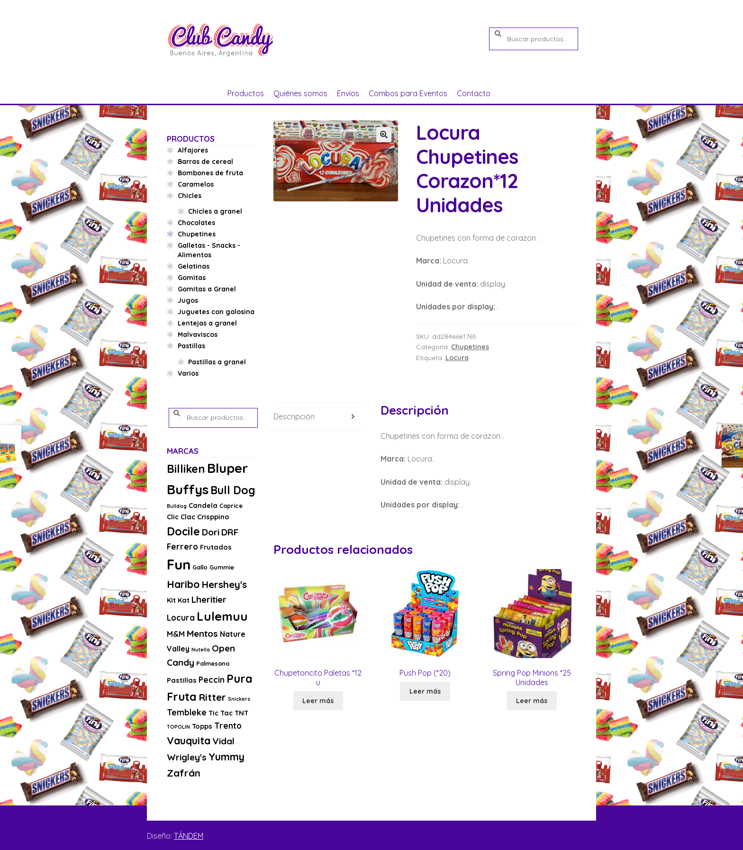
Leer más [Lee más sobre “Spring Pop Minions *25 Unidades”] (531, 700)
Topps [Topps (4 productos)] (202, 726)
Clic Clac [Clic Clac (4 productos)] (181, 516)
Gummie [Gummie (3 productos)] (221, 567)
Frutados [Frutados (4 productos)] (216, 547)
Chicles (189, 195)
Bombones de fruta (210, 173)
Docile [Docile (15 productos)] (183, 531)
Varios (188, 373)
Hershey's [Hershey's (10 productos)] (224, 584)
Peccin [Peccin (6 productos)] (212, 680)
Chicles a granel (215, 211)
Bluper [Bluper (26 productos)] (227, 468)
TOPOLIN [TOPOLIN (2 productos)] (178, 726)
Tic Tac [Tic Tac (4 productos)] (220, 712)
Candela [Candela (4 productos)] (203, 505)
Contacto (473, 93)
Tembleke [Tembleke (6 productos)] (187, 712)
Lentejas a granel (207, 323)
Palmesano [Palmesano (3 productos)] (213, 663)
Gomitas (192, 277)
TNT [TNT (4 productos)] (241, 712)
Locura (457, 357)
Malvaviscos (197, 334)
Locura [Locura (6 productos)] (181, 618)
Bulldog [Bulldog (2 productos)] (177, 506)
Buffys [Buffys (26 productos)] (187, 489)
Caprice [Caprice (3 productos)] (231, 505)
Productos (245, 93)
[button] (383, 134)
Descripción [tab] (294, 416)
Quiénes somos (300, 93)
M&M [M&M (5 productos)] (176, 634)
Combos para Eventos (408, 93)
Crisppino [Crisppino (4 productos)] (213, 516)
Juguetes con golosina (216, 311)
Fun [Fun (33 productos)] (178, 564)
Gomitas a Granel (207, 289)
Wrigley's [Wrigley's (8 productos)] (187, 757)
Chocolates (196, 222)
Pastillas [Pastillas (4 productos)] (182, 680)
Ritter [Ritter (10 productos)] (212, 697)
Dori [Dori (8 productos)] (210, 532)
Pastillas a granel (217, 362)
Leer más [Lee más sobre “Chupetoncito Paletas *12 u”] (318, 700)
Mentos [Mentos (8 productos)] (202, 633)
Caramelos (196, 184)
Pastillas (191, 346)
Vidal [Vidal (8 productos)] (223, 741)
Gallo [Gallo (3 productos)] (200, 567)
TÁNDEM (188, 836)
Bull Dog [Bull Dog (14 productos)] (232, 490)
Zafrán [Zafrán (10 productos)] (183, 773)
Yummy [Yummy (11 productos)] (226, 757)
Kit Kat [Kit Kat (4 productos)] (178, 600)
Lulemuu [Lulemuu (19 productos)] (222, 616)
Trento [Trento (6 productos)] (228, 726)
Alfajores (193, 150)
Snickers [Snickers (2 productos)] (239, 699)
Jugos (188, 300)
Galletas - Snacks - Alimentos (209, 250)
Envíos (348, 93)
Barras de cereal (205, 161)
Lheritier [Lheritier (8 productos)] (209, 599)
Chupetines (470, 347)
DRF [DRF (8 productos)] (229, 532)
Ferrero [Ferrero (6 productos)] (182, 547)
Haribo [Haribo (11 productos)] (183, 584)
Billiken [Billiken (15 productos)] (186, 469)
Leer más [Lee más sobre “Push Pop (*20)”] (425, 691)
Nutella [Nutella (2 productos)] (200, 649)
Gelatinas (193, 266)
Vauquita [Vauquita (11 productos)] (188, 740)
